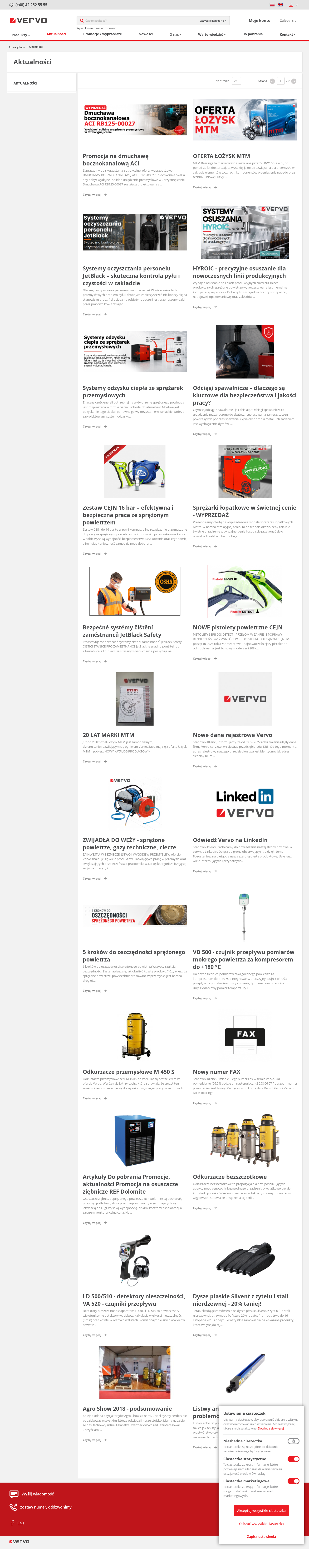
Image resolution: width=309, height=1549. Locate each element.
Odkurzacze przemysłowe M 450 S (128, 1074)
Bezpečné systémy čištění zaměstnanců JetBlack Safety (122, 633)
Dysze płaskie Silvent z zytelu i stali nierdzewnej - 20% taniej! (240, 1302)
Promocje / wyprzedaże (102, 36)
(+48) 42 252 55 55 (31, 4)
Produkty (19, 37)
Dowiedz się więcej (271, 1428)
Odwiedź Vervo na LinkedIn (230, 842)
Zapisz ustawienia (261, 1536)
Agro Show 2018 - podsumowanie (127, 1411)
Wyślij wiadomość (38, 1496)
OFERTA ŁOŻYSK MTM (221, 158)
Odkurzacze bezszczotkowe (230, 1179)
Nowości (146, 36)
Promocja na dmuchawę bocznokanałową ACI (116, 161)
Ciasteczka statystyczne (244, 1458)
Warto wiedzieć (210, 37)
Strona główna (17, 49)
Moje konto (259, 21)
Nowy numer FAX (216, 1074)
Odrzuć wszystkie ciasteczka (261, 1523)
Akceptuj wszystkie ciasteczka (261, 1510)
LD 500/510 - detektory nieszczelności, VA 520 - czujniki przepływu (134, 1302)
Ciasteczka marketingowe (246, 1481)
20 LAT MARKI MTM (108, 737)
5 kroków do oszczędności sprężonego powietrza (134, 958)
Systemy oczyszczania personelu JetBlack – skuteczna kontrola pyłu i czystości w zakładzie (131, 278)
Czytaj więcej (92, 197)
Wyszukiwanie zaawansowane (96, 29)
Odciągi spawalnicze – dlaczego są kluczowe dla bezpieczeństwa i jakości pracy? (245, 398)
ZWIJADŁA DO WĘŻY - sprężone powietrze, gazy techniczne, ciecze (129, 845)
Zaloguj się (288, 22)
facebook (12, 1525)
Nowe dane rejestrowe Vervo (232, 737)
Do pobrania (252, 36)
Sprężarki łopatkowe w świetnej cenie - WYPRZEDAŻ (244, 513)
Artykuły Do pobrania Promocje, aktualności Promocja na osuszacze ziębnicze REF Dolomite (130, 1186)
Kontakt (286, 37)
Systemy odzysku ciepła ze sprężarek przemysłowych (133, 394)
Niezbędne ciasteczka (242, 1441)
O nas (174, 37)
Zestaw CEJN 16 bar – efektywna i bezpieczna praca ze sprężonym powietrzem (128, 517)
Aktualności (56, 36)
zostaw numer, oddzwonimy (46, 1509)
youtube (21, 1525)
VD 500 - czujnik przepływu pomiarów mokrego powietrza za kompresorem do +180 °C (243, 962)
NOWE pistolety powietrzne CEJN (238, 629)
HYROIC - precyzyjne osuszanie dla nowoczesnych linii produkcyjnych (239, 274)
